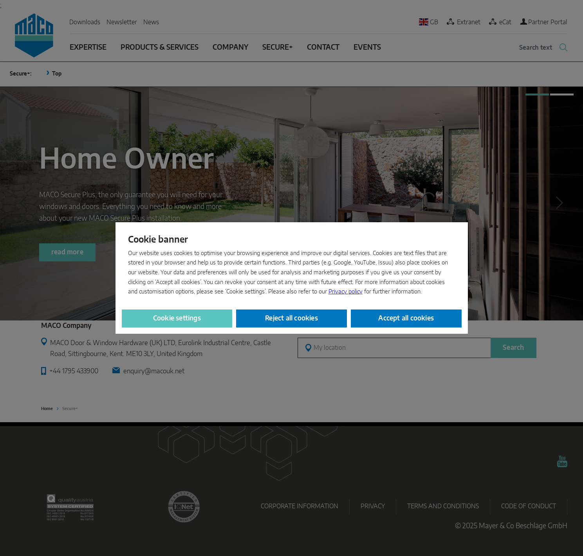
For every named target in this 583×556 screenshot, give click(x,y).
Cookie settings (177, 318)
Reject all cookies (291, 318)
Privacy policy (346, 292)
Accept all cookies (406, 318)
